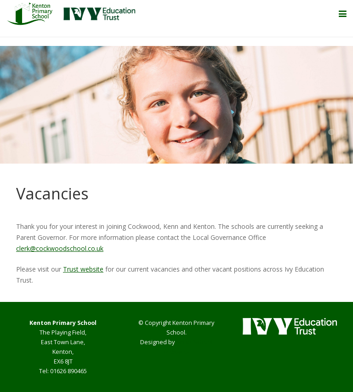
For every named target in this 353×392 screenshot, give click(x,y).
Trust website (83, 269)
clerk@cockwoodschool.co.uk (59, 248)
